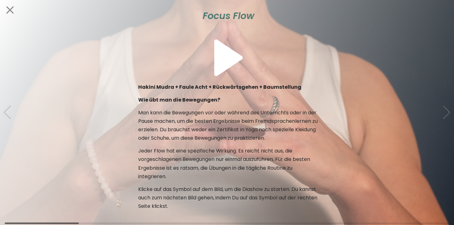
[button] (446, 112)
